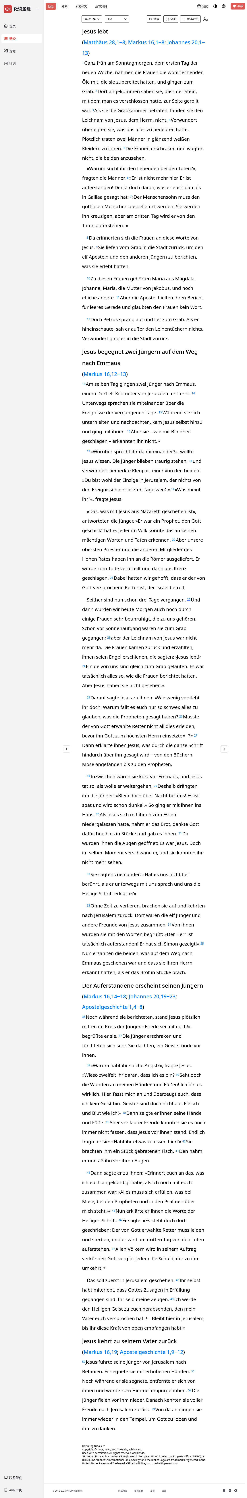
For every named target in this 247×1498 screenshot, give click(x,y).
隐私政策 (123, 1490)
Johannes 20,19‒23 (153, 996)
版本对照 (190, 19)
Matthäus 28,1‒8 (105, 42)
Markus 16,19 (101, 1351)
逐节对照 (101, 6)
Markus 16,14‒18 (106, 996)
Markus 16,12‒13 (106, 374)
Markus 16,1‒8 (147, 42)
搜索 (64, 6)
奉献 (238, 6)
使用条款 (139, 1491)
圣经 (51, 6)
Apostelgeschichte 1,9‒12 (152, 1351)
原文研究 (81, 6)
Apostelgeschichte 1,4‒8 (113, 1006)
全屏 (171, 19)
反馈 (153, 1490)
